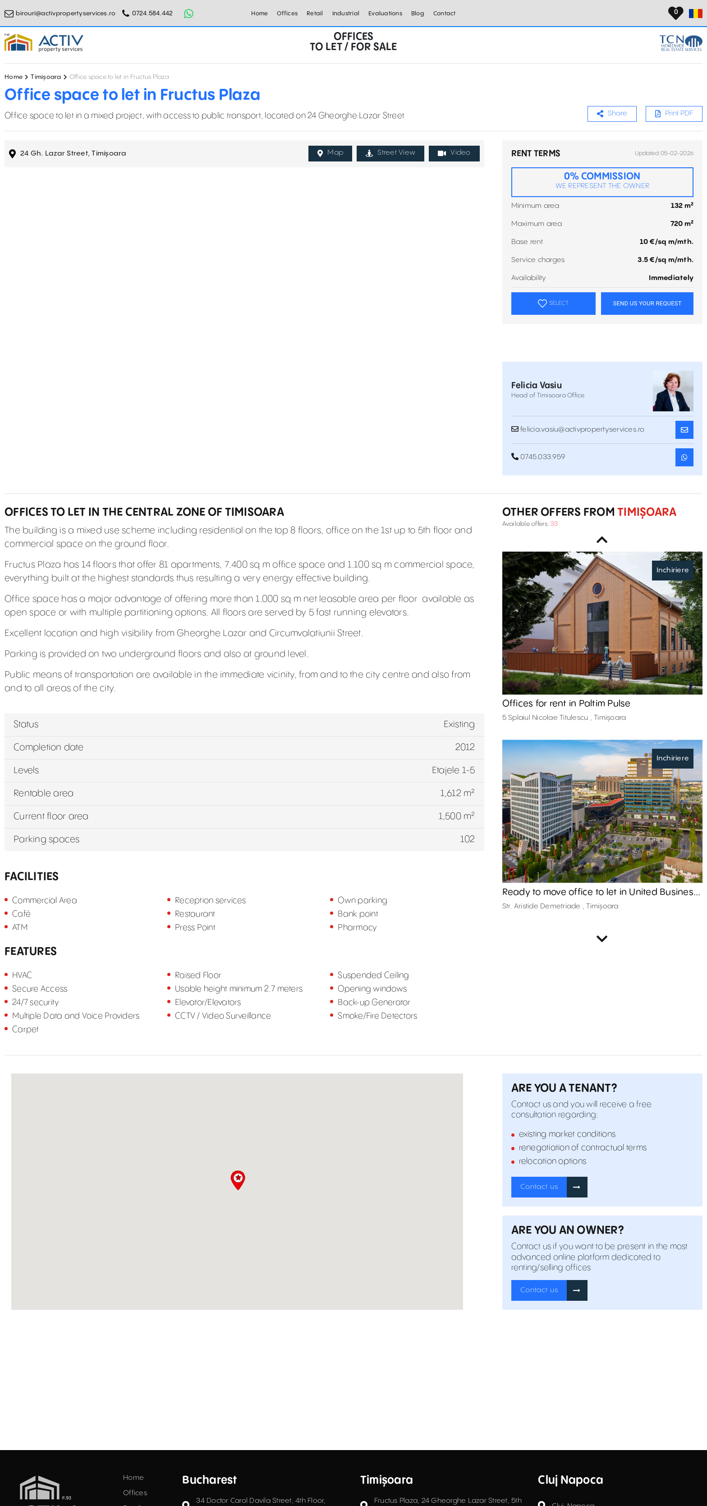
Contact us (539, 1187)
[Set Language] (695, 13)
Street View (390, 153)
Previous (602, 540)
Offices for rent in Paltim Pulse (566, 704)
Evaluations (385, 13)
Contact (444, 13)
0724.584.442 (152, 13)
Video (454, 153)
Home (259, 13)
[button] (237, 1180)
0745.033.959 (538, 457)
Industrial (346, 13)
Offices (287, 13)
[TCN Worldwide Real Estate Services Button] (681, 43)
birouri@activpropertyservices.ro (65, 13)
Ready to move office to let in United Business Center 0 (600, 893)
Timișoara (46, 77)
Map (330, 153)
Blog (417, 13)
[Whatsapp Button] (189, 14)
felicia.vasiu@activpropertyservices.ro (578, 429)
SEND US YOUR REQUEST (647, 303)
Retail (315, 13)
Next (602, 939)
